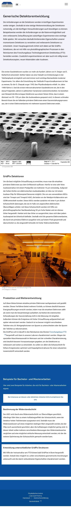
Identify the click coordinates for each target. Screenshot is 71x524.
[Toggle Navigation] (66, 4)
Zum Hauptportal (36, 496)
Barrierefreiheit (35, 501)
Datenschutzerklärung (41, 498)
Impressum (26, 498)
